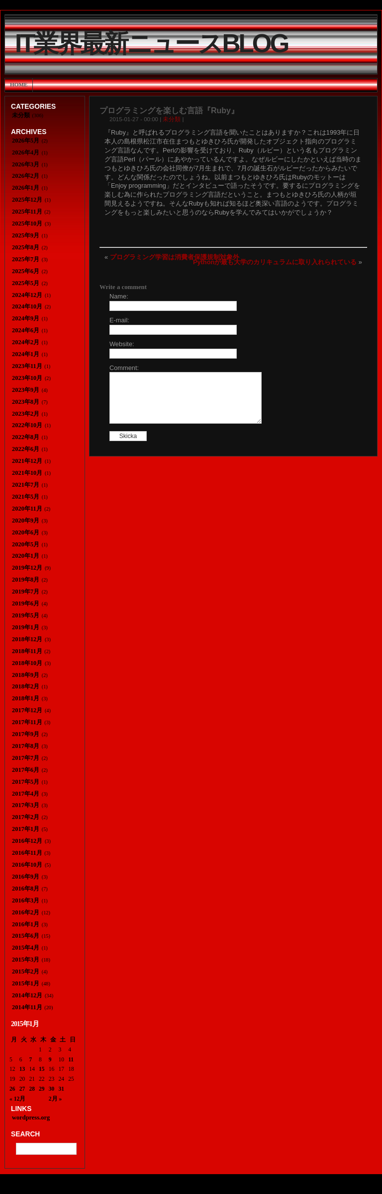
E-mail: (119, 320)
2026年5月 (25, 140)
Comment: (124, 368)
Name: (118, 296)
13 (22, 1069)
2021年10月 (27, 472)
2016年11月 (27, 852)
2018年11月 (27, 651)
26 (12, 1089)
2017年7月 (25, 757)
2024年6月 (25, 330)
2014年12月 (27, 995)
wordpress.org (31, 1117)
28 (32, 1089)
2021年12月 (27, 460)
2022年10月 (27, 425)
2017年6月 (25, 769)
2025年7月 (25, 259)
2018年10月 (27, 663)
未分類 (172, 119)
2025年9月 (25, 235)
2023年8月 (25, 401)
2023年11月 (27, 366)
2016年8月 (25, 888)
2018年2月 (25, 686)
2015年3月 (25, 959)
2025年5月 (25, 283)
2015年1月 (25, 983)
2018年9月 (25, 675)
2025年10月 (27, 223)
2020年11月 (27, 508)
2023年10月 (27, 377)
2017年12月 (27, 710)
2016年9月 (25, 876)
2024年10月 (27, 306)
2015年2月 (25, 971)
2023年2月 (25, 413)
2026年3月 (25, 164)
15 (42, 1069)
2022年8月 (25, 437)
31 (62, 1089)
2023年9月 (25, 389)
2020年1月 (25, 555)
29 (42, 1089)
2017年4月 (25, 793)
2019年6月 (25, 603)
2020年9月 (25, 520)
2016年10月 (27, 864)
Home (18, 84)
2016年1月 (25, 924)
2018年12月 (27, 639)
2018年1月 (25, 698)
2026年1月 (25, 187)
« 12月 (17, 1099)
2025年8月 (25, 247)
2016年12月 (27, 840)
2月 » (55, 1099)
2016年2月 (25, 912)
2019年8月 (25, 579)
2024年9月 (25, 318)
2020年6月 (25, 532)
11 (71, 1059)
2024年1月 (25, 354)
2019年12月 (27, 567)
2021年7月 (25, 484)
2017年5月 (25, 781)
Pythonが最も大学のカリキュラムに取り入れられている (275, 262)
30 (52, 1089)
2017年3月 (25, 805)
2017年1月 (25, 828)
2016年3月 (25, 900)
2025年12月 (27, 199)
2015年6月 (25, 935)
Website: (121, 344)
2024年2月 (25, 342)
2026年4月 (25, 152)
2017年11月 (27, 722)
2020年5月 (25, 544)
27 (22, 1089)
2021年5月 (25, 496)
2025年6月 (25, 271)
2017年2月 (25, 817)
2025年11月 (27, 211)
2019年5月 (25, 615)
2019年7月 (25, 591)
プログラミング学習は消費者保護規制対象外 (174, 257)
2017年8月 (25, 746)
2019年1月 (25, 627)
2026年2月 (25, 175)
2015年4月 (25, 947)
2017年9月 (25, 734)
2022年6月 (25, 449)
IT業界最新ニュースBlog (151, 43)
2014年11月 (27, 1007)
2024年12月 (27, 295)
